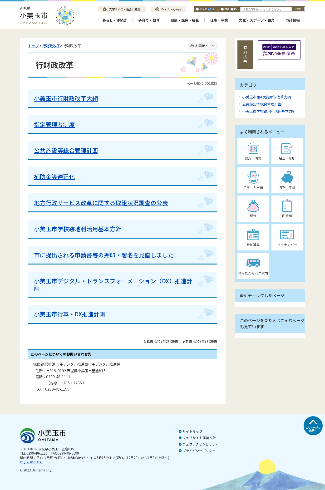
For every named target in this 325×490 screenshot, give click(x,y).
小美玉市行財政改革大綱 (66, 98)
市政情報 (293, 20)
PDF (226, 9)
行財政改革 (51, 45)
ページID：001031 (201, 83)
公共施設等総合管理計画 (66, 150)
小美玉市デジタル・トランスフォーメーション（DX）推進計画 (113, 284)
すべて (203, 9)
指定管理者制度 (54, 124)
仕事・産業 (219, 20)
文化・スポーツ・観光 (257, 20)
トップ (33, 45)
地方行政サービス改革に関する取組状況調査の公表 (101, 202)
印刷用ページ (205, 45)
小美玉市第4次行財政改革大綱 (266, 96)
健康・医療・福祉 (185, 20)
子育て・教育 (149, 20)
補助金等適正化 (54, 176)
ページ (216, 9)
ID (235, 9)
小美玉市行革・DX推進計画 (69, 314)
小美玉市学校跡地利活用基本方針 (77, 229)
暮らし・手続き (114, 20)
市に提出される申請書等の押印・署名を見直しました (104, 255)
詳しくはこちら (31, 462)
